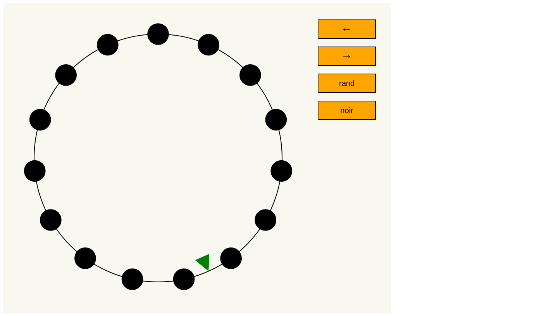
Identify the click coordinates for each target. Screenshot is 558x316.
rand (347, 83)
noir (346, 110)
